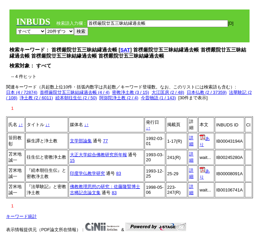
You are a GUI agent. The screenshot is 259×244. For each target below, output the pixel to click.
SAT (125, 50)
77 (105, 140)
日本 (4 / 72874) (21, 92)
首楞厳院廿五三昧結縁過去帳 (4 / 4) (75, 92)
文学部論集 (81, 140)
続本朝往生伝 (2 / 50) (76, 97)
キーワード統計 (21, 216)
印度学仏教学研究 (87, 173)
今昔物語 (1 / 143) (158, 97)
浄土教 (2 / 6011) (36, 97)
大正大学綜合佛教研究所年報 (98, 154)
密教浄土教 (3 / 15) (130, 92)
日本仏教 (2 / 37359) (207, 92)
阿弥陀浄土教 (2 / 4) (118, 97)
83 (118, 173)
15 (72, 160)
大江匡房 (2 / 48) (168, 92)
